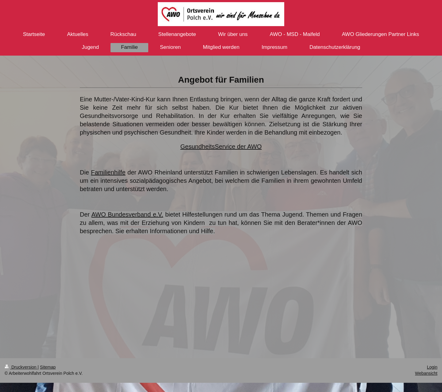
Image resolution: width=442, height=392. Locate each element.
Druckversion (21, 367)
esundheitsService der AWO (223, 146)
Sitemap (48, 367)
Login (432, 367)
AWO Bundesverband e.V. (127, 214)
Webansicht (426, 373)
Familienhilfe (108, 172)
